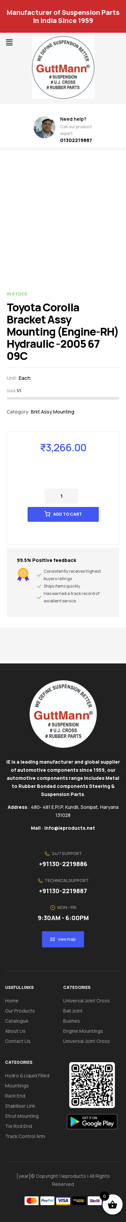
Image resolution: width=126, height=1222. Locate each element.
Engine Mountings (83, 1031)
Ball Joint (73, 1010)
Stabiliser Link (20, 1106)
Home (11, 1000)
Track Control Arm (25, 1136)
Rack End (15, 1095)
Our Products (20, 1010)
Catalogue (20, 1021)
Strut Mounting (22, 1116)
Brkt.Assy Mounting (52, 411)
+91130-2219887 (63, 891)
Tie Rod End (18, 1126)
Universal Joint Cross (86, 1000)
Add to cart (67, 514)
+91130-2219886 (63, 864)
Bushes (71, 1021)
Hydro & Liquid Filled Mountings (27, 1080)
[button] (9, 42)
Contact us (18, 1041)
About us (15, 1031)
